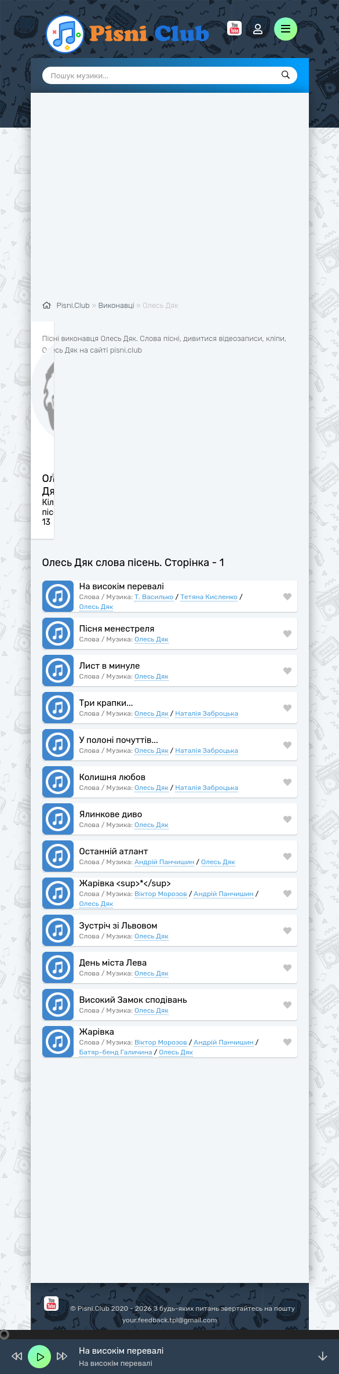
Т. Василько (154, 597)
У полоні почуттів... (118, 740)
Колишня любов (112, 778)
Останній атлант (113, 852)
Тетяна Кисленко (209, 597)
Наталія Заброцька (206, 714)
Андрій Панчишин (164, 862)
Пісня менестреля (117, 629)
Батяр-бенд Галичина (115, 1053)
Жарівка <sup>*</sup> (125, 884)
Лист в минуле (109, 666)
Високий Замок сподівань (133, 1000)
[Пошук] (285, 75)
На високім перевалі (121, 587)
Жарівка (96, 1032)
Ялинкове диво (111, 815)
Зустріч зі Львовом (118, 926)
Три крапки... (106, 703)
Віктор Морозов (160, 894)
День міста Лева (113, 963)
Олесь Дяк (96, 607)
